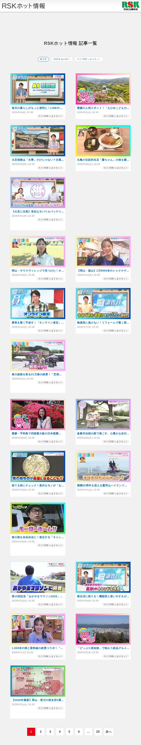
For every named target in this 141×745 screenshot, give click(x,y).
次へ (109, 731)
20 (98, 731)
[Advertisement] (70, 26)
